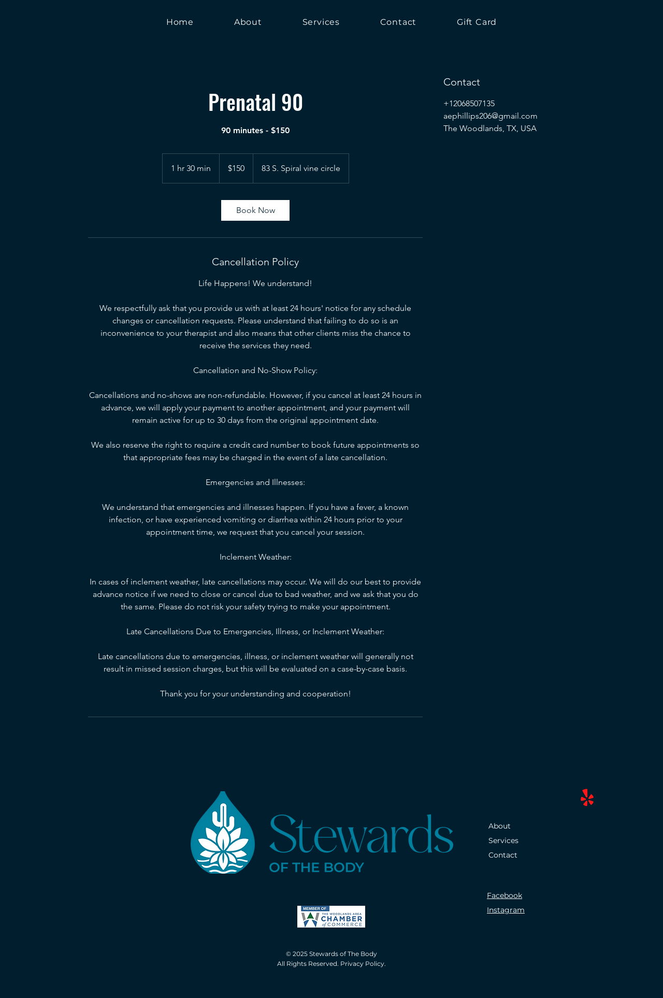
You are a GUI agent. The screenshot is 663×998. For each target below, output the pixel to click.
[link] (255, 210)
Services (503, 840)
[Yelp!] (587, 798)
